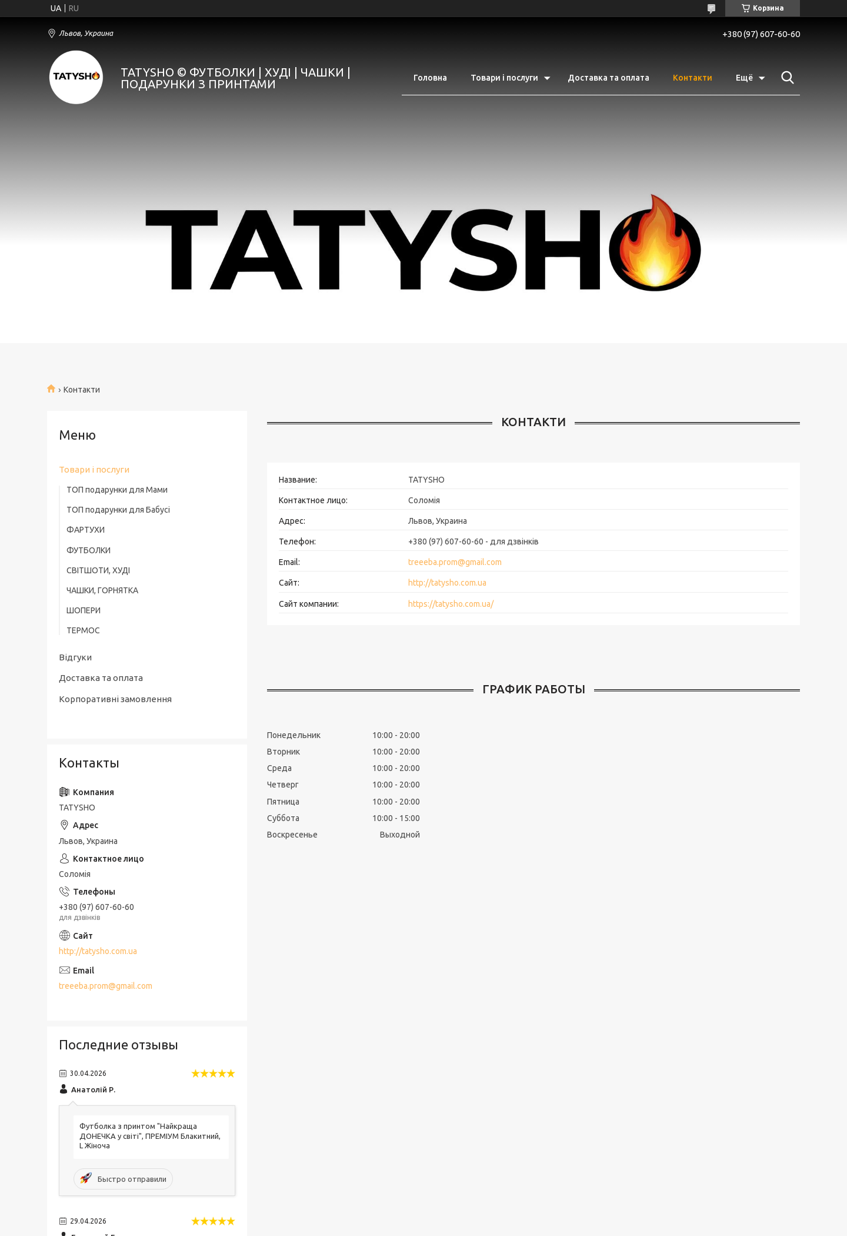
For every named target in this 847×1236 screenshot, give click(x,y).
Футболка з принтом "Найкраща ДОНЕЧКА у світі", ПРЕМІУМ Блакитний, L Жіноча (150, 1136)
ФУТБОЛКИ (88, 550)
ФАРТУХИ (85, 529)
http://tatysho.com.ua (447, 582)
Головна (430, 77)
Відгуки (75, 657)
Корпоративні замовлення (115, 699)
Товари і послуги (504, 77)
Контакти (692, 77)
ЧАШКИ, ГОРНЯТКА (102, 590)
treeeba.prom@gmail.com (455, 562)
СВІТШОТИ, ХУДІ (98, 570)
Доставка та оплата (608, 77)
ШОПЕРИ (83, 610)
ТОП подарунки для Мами (117, 489)
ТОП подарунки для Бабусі (118, 509)
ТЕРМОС (83, 630)
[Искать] (785, 78)
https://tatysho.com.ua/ (450, 604)
